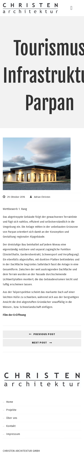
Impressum (13, 434)
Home (9, 401)
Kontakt (10, 426)
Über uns (11, 418)
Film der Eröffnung (14, 315)
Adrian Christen (42, 196)
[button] (71, 8)
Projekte (11, 410)
